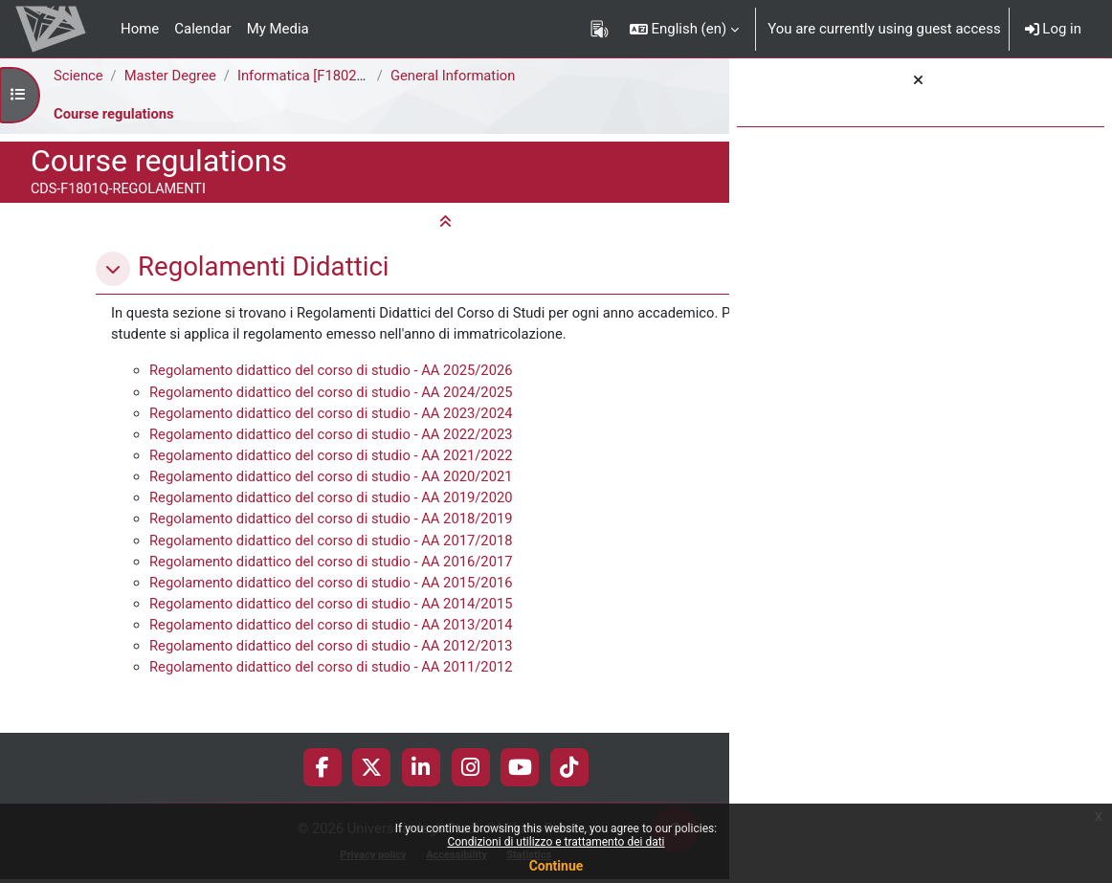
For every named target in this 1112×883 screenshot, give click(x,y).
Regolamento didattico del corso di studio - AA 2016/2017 (333, 586)
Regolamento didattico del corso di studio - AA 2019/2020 (333, 522)
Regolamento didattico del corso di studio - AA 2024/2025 (333, 414)
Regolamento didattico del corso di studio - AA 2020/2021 (333, 500)
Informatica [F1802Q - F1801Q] (337, 75)
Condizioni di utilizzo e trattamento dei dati (555, 842)
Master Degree (172, 75)
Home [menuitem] (140, 28)
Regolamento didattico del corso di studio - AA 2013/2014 (333, 651)
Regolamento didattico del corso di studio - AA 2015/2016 (333, 608)
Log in (1053, 28)
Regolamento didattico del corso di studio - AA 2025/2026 (333, 393)
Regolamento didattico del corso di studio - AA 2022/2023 (333, 457)
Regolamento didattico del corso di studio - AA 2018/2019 (333, 543)
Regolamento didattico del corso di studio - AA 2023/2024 (333, 436)
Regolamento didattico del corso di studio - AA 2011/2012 (333, 693)
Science (78, 75)
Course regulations (115, 113)
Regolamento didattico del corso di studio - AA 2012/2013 (333, 672)
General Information (455, 75)
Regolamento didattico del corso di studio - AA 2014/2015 (333, 629)
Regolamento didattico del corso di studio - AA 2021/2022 (333, 479)
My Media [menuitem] (278, 28)
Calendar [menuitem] (202, 28)
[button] (684, 28)
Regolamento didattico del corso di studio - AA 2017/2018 (333, 565)
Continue (556, 865)
